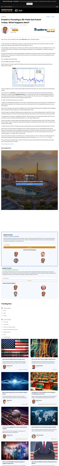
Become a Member (8, 6)
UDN (53, 404)
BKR (26, 404)
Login (2, 6)
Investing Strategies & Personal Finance (10, 329)
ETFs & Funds (5, 321)
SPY (56, 404)
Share (48, 16)
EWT (45, 404)
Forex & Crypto (6, 324)
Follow (15, 30)
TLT (51, 404)
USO (26, 369)
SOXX (50, 404)
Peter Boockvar (39, 435)
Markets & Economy (7, 332)
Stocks (4, 334)
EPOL (42, 404)
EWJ (43, 404)
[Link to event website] (29, 180)
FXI (46, 404)
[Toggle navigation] (57, 10)
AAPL (22, 369)
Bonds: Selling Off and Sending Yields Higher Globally (44, 427)
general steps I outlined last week (42, 137)
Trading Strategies (6, 337)
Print (52, 16)
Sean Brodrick (39, 365)
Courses (4, 315)
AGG (24, 25)
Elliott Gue (9, 400)
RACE (25, 369)
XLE (56, 369)
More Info (29, 3)
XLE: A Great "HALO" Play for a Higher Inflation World (43, 359)
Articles (4, 310)
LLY (23, 369)
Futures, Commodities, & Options (9, 327)
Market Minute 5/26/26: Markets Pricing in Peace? (13, 359)
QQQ (48, 404)
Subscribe (29, 247)
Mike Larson (10, 365)
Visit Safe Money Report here (7, 144)
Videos (4, 313)
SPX (26, 25)
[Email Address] (29, 245)
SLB (25, 404)
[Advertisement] (29, 220)
